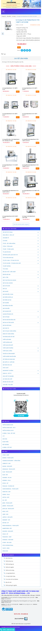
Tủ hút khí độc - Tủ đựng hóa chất (21, 263)
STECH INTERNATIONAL (7, 545)
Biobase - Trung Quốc (8, 457)
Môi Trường (5, 444)
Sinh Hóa (4, 439)
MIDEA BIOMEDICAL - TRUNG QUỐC (10, 525)
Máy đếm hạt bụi (7, 300)
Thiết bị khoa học (9, 561)
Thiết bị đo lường (21, 351)
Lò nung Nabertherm (10, 573)
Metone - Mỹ (5, 522)
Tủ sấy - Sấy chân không (21, 244)
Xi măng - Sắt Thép (7, 447)
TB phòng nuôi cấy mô (8, 336)
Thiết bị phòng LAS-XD (7, 430)
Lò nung (21, 241)
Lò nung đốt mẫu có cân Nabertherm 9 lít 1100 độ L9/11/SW (10, 140)
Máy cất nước (21, 286)
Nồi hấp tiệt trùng (21, 232)
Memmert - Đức (6, 520)
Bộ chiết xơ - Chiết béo (8, 362)
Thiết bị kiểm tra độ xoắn (9, 356)
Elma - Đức (5, 474)
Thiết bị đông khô (7, 342)
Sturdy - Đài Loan (6, 542)
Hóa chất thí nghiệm (8, 376)
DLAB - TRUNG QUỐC (7, 472)
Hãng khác (5, 551)
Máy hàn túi (6, 328)
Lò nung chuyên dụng (10, 576)
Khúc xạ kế (5, 367)
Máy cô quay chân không (9, 331)
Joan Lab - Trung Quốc (8, 508)
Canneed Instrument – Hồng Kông (11, 460)
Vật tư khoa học (9, 558)
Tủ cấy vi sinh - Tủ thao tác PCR (21, 261)
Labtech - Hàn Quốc (7, 517)
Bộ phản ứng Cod (7, 365)
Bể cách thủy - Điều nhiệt (21, 272)
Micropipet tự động (21, 371)
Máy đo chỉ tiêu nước (21, 323)
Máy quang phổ (21, 311)
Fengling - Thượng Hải (8, 486)
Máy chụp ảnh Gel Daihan (9, 280)
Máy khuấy (21, 292)
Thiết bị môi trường (21, 348)
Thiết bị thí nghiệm (10, 567)
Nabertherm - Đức (7, 528)
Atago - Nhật (5, 455)
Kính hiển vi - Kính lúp (21, 235)
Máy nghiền (6, 302)
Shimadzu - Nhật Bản (7, 539)
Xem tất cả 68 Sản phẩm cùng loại (20, 224)
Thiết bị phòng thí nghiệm (11, 585)
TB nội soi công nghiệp (9, 353)
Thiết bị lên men (7, 339)
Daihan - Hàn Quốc (7, 466)
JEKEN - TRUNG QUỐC (7, 503)
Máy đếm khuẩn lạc (8, 297)
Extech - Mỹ (5, 483)
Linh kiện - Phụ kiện (8, 384)
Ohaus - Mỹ (5, 534)
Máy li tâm (21, 277)
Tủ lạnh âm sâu (21, 252)
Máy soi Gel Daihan (8, 283)
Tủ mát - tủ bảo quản (21, 249)
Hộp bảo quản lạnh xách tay (21, 255)
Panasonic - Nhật (6, 536)
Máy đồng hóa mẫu (8, 305)
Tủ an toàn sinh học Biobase (12, 579)
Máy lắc (21, 289)
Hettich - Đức (5, 497)
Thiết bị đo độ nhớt (8, 345)
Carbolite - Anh (6, 463)
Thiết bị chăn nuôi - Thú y (9, 427)
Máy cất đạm (21, 317)
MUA (19, 47)
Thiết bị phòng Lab (10, 564)
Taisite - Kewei (5, 548)
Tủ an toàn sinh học (21, 258)
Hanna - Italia (6, 494)
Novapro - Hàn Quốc (7, 531)
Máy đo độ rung (7, 325)
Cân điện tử (21, 238)
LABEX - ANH (5, 514)
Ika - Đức (4, 500)
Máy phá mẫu (6, 308)
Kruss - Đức (5, 511)
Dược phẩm (5, 441)
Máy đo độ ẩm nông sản (9, 319)
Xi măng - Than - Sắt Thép (8, 433)
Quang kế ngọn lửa (8, 314)
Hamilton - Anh (6, 491)
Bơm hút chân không (8, 333)
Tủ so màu (5, 268)
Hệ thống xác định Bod (9, 359)
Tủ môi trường (7, 266)
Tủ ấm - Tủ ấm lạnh (21, 246)
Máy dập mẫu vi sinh (8, 294)
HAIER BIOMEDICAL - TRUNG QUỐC (10, 488)
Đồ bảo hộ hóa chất (8, 381)
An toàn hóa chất (7, 379)
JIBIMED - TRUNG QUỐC (7, 505)
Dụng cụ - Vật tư (21, 373)
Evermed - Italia (6, 480)
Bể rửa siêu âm (21, 275)
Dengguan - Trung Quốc (8, 469)
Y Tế (3, 436)
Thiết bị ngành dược (7, 424)
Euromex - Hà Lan (6, 477)
